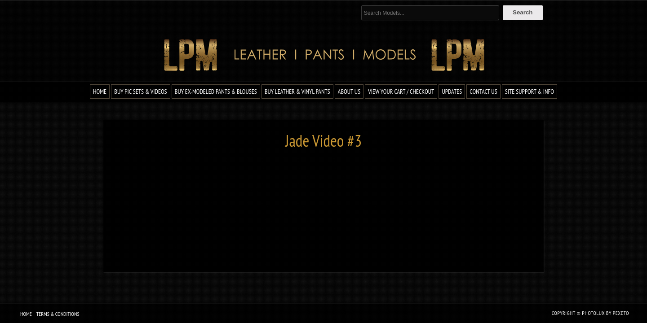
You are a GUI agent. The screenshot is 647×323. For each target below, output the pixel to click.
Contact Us (483, 91)
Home (99, 91)
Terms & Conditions (58, 313)
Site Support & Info (529, 91)
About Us (349, 91)
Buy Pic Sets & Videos (140, 91)
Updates (452, 91)
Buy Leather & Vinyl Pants (297, 91)
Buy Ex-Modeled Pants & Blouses (216, 91)
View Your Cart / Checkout (401, 91)
